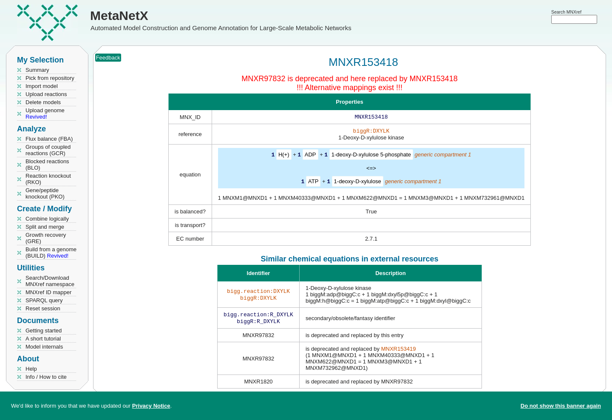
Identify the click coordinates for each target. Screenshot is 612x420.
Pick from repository (50, 78)
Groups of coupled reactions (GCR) (48, 150)
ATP (313, 182)
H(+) (283, 156)
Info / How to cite (46, 377)
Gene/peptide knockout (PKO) (45, 193)
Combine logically (47, 219)
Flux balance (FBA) (49, 139)
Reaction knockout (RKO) (48, 179)
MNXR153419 (398, 351)
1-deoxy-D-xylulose (357, 182)
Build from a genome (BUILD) (51, 252)
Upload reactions (46, 94)
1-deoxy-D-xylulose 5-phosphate (371, 156)
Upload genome (45, 113)
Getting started (44, 330)
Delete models (43, 102)
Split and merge (45, 227)
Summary (37, 70)
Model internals (44, 346)
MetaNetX (119, 16)
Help (31, 369)
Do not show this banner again (561, 406)
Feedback (108, 57)
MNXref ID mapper (48, 292)
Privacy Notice (151, 406)
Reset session (43, 308)
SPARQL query (44, 300)
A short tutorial (43, 338)
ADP (310, 156)
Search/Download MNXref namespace (50, 281)
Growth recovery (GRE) (46, 238)
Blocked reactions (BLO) (47, 164)
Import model (42, 86)
